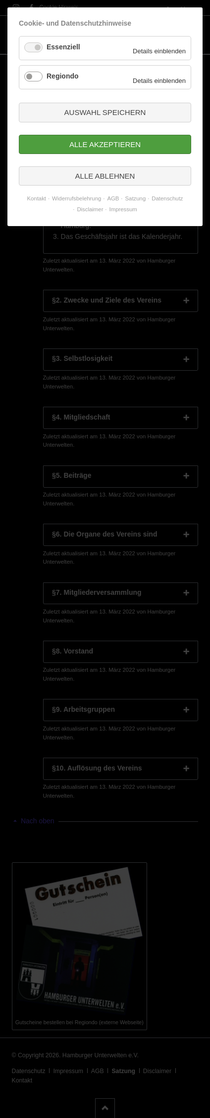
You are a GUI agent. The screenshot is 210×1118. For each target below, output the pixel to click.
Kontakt (36, 198)
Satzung (135, 198)
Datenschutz (167, 198)
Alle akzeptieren (105, 144)
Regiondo (63, 76)
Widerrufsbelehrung (76, 198)
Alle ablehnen (105, 176)
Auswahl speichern (105, 112)
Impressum (123, 209)
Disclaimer (90, 209)
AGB (113, 198)
